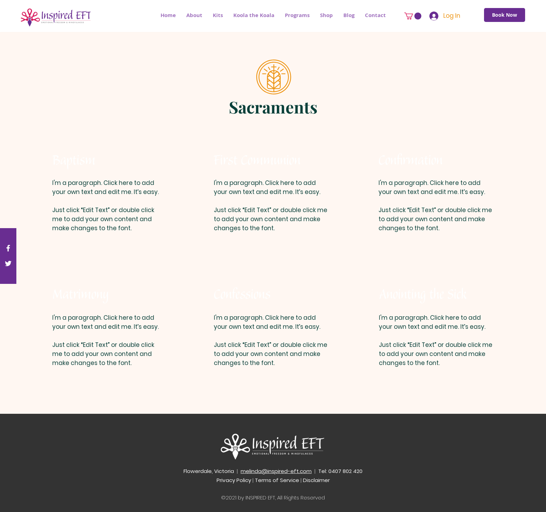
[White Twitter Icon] (8, 263)
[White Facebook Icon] (8, 248)
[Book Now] (504, 15)
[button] (297, 15)
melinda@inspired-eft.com (276, 471)
